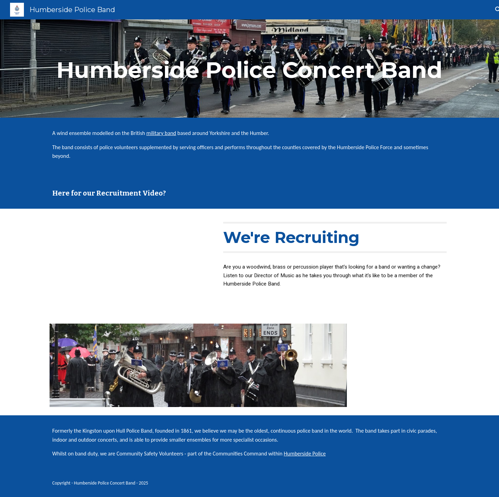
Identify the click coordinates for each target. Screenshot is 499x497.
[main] (249, 68)
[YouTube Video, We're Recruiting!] (130, 262)
